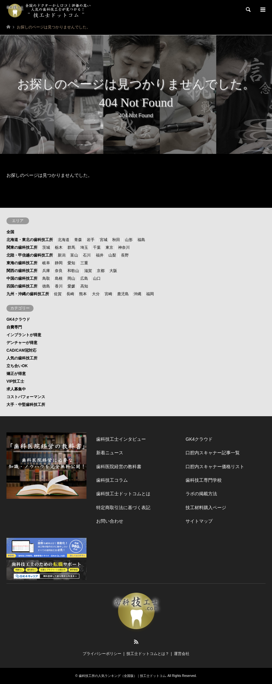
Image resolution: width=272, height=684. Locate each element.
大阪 (113, 270)
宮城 (103, 239)
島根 (59, 278)
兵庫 (46, 270)
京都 (101, 270)
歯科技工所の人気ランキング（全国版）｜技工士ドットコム (122, 676)
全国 (10, 232)
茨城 (46, 247)
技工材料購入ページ (206, 507)
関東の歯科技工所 (21, 247)
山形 (129, 239)
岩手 (91, 239)
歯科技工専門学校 (204, 480)
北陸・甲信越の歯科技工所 (29, 255)
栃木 (59, 247)
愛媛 (71, 286)
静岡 (59, 263)
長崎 (70, 294)
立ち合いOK (17, 366)
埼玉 (84, 247)
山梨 (112, 255)
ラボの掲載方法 (201, 493)
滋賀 (88, 270)
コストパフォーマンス (25, 397)
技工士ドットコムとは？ (147, 653)
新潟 (61, 255)
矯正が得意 (16, 373)
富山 (74, 255)
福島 (141, 239)
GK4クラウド (18, 319)
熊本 (83, 294)
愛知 (71, 263)
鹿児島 (123, 294)
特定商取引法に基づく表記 (123, 507)
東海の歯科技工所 (21, 263)
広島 (84, 278)
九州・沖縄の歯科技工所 (27, 294)
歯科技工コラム (112, 480)
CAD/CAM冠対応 (21, 350)
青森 (78, 239)
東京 (109, 247)
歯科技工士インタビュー (121, 439)
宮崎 (108, 294)
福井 (100, 255)
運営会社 (181, 653)
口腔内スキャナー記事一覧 (213, 452)
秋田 (116, 239)
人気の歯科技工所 (21, 358)
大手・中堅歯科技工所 (25, 404)
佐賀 (58, 294)
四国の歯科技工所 (21, 286)
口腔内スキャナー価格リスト (215, 466)
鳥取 (46, 278)
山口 (97, 278)
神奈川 (124, 247)
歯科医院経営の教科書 (118, 466)
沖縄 (137, 294)
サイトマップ (199, 521)
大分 (96, 294)
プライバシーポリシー (102, 653)
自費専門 (14, 327)
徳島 (46, 286)
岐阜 (46, 263)
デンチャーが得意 (21, 342)
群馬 (71, 247)
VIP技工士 (15, 381)
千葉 (97, 247)
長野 (125, 255)
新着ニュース (109, 452)
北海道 (63, 239)
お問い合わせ (109, 521)
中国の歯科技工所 (21, 278)
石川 (87, 255)
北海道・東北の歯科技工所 (29, 239)
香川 (59, 286)
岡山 (71, 278)
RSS (136, 641)
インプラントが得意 (23, 335)
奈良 (59, 270)
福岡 (150, 294)
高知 (84, 286)
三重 (84, 263)
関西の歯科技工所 (21, 270)
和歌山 (73, 270)
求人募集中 (16, 389)
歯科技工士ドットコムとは (123, 493)
